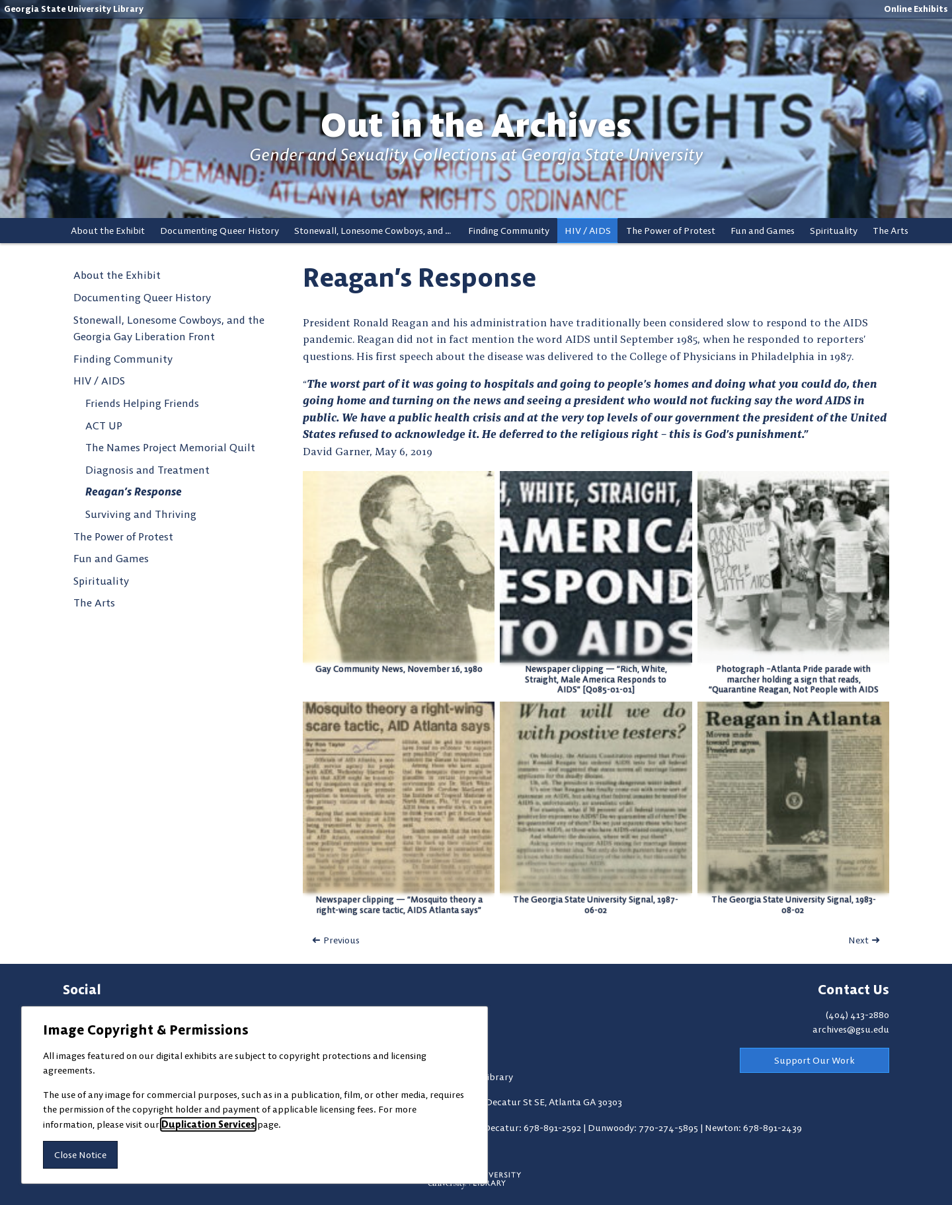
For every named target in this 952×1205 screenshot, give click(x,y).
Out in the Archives (476, 125)
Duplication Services (208, 1124)
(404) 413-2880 (857, 1015)
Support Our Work (814, 1060)
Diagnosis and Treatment (147, 469)
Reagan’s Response (133, 491)
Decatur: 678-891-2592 (533, 1128)
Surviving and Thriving (140, 514)
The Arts (890, 231)
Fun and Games (763, 231)
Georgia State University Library (73, 8)
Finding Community (508, 231)
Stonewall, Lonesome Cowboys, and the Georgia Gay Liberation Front (377, 231)
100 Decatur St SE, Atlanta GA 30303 (545, 1102)
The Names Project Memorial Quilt (170, 447)
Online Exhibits (916, 8)
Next (858, 940)
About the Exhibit (108, 231)
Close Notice (80, 1155)
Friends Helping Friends (142, 403)
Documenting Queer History (219, 231)
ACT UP (103, 425)
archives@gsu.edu (851, 1029)
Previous (341, 940)
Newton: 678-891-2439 (753, 1128)
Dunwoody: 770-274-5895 (644, 1128)
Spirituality (833, 231)
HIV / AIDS (588, 231)
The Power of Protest (670, 231)
